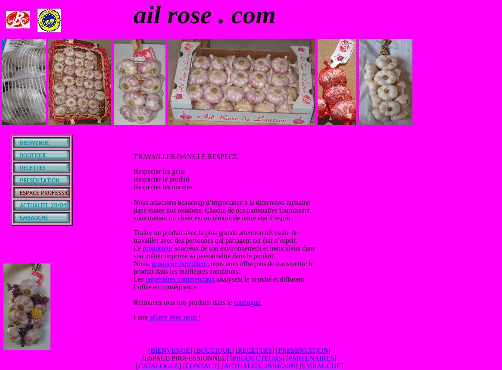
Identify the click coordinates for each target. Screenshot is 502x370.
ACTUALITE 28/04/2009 (260, 366)
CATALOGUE (158, 366)
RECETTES (255, 350)
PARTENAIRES (311, 358)
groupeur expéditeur (179, 263)
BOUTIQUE (213, 350)
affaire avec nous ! (174, 317)
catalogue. (248, 302)
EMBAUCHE (321, 366)
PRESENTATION (303, 350)
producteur (157, 248)
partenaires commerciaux (180, 279)
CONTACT (201, 366)
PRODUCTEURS (257, 358)
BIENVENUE (170, 350)
